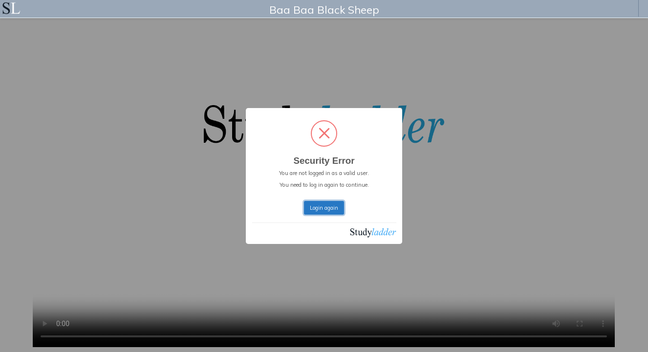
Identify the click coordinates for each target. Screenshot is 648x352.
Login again (324, 207)
